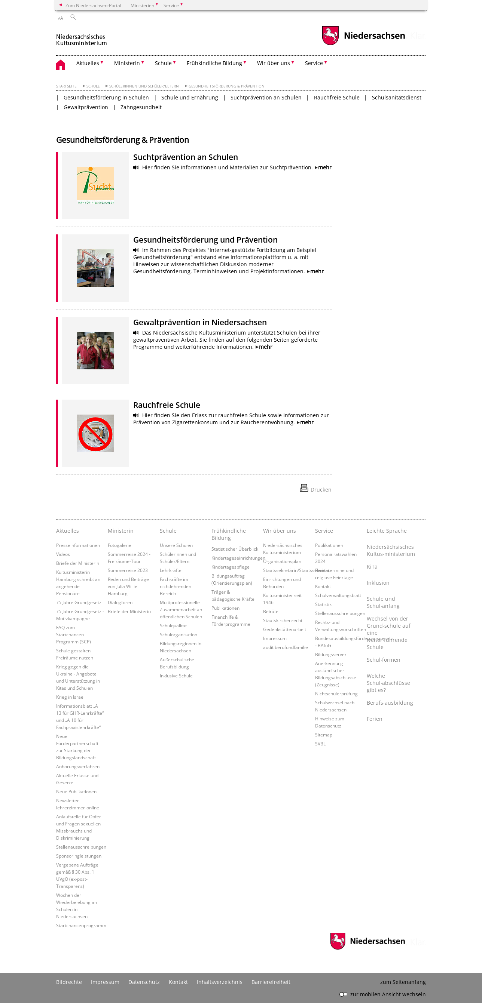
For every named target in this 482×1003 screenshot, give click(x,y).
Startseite (66, 86)
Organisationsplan (282, 561)
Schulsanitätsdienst (396, 97)
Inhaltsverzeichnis (219, 981)
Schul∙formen (383, 659)
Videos (63, 554)
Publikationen (225, 608)
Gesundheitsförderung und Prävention (205, 239)
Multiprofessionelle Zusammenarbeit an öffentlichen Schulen (181, 609)
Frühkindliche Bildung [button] (214, 63)
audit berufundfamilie (285, 647)
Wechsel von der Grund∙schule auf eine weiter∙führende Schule (389, 632)
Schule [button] (163, 63)
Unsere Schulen (176, 545)
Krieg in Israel (70, 697)
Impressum (275, 638)
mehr (325, 167)
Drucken (321, 489)
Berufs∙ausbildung (390, 702)
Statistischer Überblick (234, 549)
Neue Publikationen (76, 791)
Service (324, 530)
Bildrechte (69, 981)
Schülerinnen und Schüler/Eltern (144, 86)
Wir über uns (279, 530)
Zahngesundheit (141, 107)
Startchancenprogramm (81, 925)
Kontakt (323, 586)
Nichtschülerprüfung (336, 693)
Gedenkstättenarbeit (284, 629)
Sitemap (323, 735)
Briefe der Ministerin (77, 563)
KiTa (372, 566)
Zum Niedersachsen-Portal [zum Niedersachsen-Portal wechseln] (93, 5)
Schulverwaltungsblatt (338, 595)
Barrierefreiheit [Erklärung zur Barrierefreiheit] (270, 981)
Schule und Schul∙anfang (383, 602)
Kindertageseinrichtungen (238, 558)
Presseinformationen (78, 545)
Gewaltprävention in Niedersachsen (200, 322)
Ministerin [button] (127, 63)
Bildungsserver (331, 654)
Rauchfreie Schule (337, 97)
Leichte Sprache (387, 530)
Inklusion (378, 582)
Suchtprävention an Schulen (266, 97)
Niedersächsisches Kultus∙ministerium (391, 550)
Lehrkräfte (170, 570)
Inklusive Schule (176, 676)
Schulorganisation (178, 634)
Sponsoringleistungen (78, 856)
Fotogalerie (119, 545)
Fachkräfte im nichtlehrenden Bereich (175, 586)
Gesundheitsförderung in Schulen (106, 97)
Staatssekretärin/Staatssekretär (296, 570)
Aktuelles (67, 530)
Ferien (374, 718)
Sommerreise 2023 (128, 570)
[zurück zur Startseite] (81, 37)
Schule (93, 86)
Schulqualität (173, 625)
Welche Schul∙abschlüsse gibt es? (388, 682)
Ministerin (121, 530)
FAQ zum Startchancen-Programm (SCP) (73, 634)
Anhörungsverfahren (78, 766)
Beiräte (270, 611)
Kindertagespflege (230, 567)
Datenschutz (144, 981)
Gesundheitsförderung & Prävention (227, 86)
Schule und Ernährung (189, 97)
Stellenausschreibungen (81, 847)
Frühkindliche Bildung (228, 534)
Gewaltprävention (86, 107)
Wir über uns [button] (273, 63)
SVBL (320, 744)
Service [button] (314, 63)
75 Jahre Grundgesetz (78, 602)
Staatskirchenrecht (282, 620)
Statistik (323, 604)
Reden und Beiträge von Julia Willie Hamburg (128, 586)
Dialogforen (120, 602)
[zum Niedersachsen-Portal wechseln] (363, 44)
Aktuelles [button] (87, 63)
